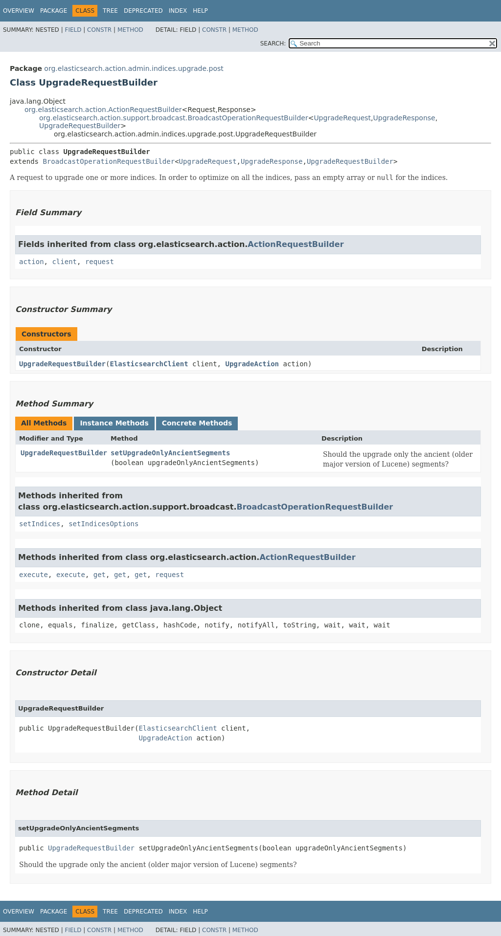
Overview (18, 10)
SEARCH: (273, 43)
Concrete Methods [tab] (197, 423)
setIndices (39, 524)
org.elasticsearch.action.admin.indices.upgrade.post (133, 68)
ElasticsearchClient (149, 364)
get (99, 575)
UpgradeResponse (404, 118)
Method (130, 29)
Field (73, 29)
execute (33, 575)
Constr (99, 29)
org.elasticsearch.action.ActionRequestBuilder (103, 109)
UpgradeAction (252, 364)
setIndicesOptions (103, 524)
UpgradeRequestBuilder (79, 126)
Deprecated (143, 10)
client (64, 262)
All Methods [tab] (44, 423)
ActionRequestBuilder (295, 244)
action (31, 262)
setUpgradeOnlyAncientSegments (170, 453)
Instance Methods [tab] (114, 423)
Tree (110, 10)
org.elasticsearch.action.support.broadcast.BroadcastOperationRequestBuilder (173, 118)
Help (200, 10)
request (99, 262)
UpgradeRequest (342, 118)
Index (178, 10)
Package (53, 10)
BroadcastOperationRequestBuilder (109, 161)
